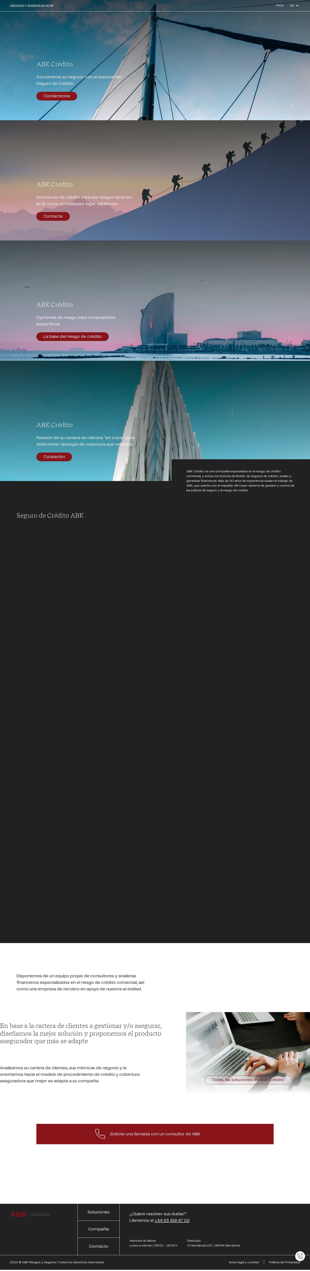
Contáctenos (56, 96)
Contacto (98, 1246)
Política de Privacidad (284, 1262)
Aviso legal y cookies (244, 1262)
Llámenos (17, 5)
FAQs (280, 5)
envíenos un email (40, 5)
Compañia (98, 1229)
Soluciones (99, 1212)
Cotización (54, 457)
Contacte (53, 216)
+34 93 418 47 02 (172, 1220)
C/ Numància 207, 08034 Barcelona (213, 1245)
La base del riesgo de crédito (72, 336)
